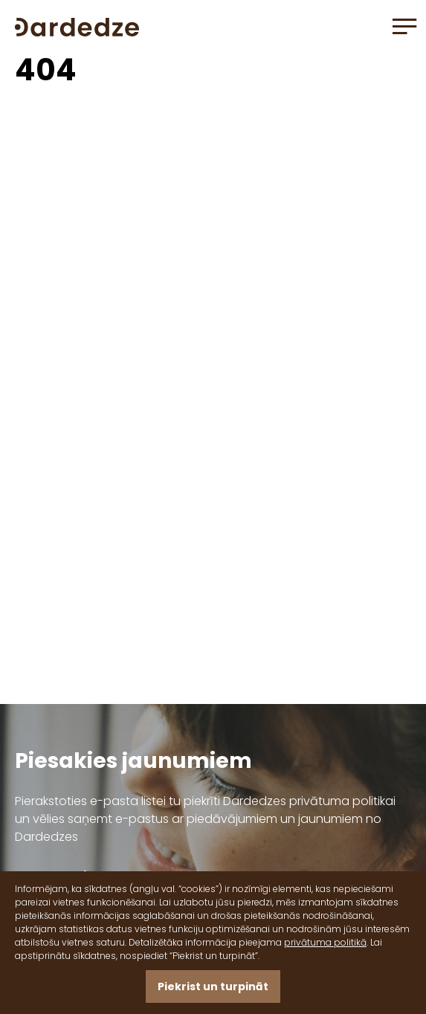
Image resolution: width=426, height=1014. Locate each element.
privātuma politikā (325, 942)
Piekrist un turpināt (213, 986)
